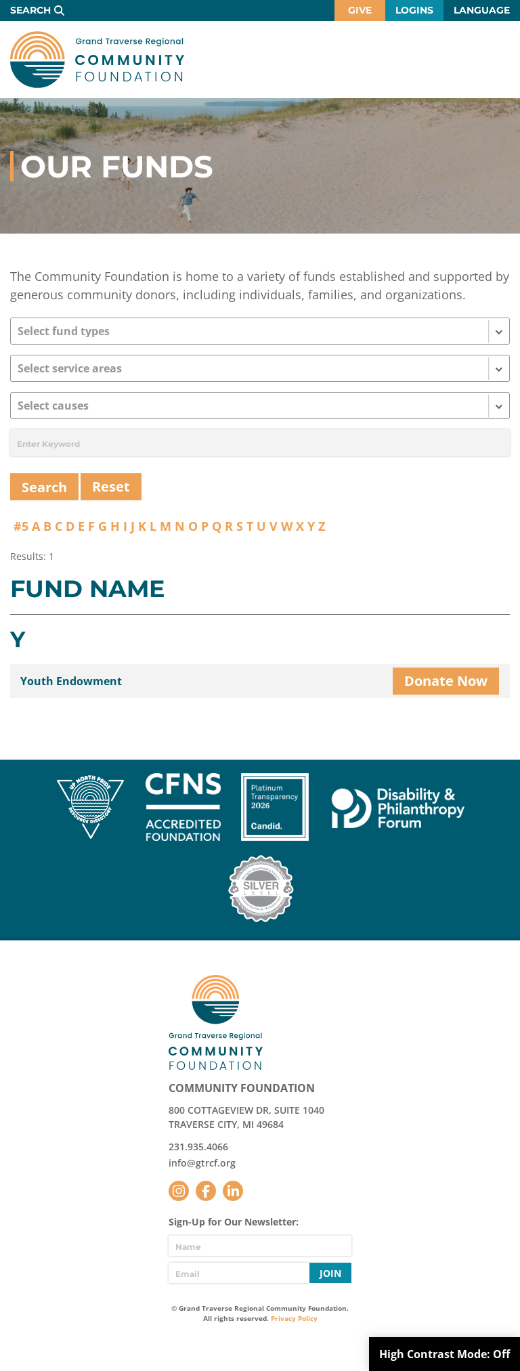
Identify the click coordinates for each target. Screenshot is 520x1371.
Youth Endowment (71, 681)
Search (30, 10)
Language (482, 10)
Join (330, 1273)
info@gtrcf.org (202, 1162)
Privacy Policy (294, 1318)
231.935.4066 (198, 1146)
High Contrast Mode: (444, 1354)
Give (360, 10)
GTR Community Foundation (97, 59)
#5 (21, 526)
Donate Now (446, 681)
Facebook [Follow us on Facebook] (206, 1191)
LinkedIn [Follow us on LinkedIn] (233, 1191)
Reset (111, 486)
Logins (414, 10)
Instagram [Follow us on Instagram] (179, 1191)
